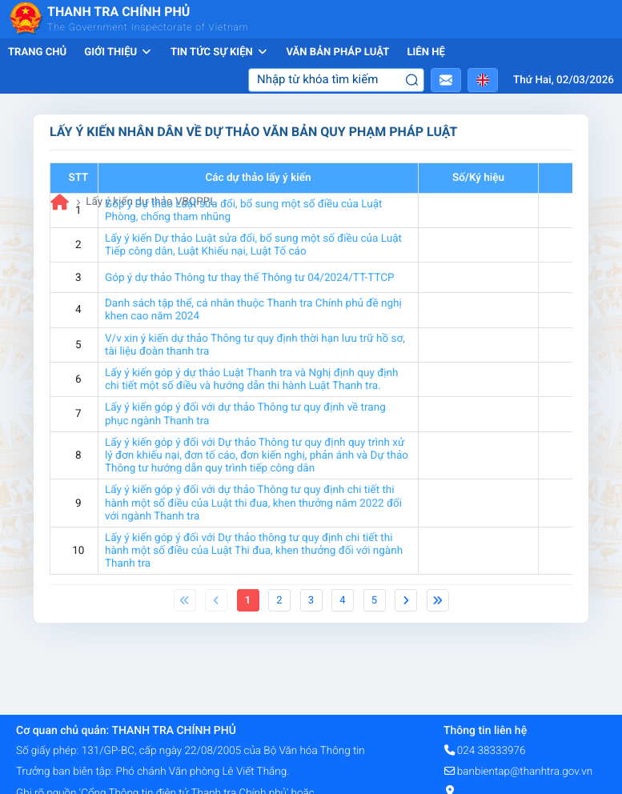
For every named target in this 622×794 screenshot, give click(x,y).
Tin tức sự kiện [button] (220, 52)
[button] (446, 80)
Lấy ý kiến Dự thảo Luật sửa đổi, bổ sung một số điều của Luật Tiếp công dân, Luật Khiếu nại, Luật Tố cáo (253, 245)
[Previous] (185, 600)
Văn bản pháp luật (337, 52)
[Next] (406, 600)
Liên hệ (425, 52)
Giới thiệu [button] (118, 52)
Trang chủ (37, 52)
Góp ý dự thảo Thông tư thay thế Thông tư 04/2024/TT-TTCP (250, 277)
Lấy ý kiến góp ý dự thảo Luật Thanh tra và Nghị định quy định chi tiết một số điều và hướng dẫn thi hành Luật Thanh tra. (251, 379)
